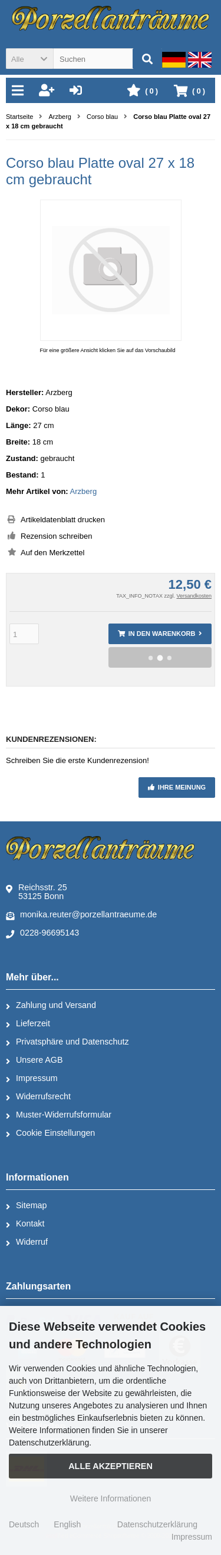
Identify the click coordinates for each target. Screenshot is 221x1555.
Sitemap (26, 1206)
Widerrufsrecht (38, 1097)
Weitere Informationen (110, 1498)
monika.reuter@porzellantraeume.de (81, 915)
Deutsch (24, 1524)
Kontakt (25, 1224)
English (67, 1524)
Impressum (32, 1078)
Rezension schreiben (56, 536)
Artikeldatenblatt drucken (63, 519)
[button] (29, 58)
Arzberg (83, 491)
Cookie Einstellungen (50, 1133)
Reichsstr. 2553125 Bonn (36, 892)
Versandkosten (194, 596)
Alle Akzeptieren (110, 1466)
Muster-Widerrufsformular (58, 1115)
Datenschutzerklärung (157, 1524)
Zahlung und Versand (51, 1005)
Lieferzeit (28, 1024)
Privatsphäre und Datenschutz (67, 1042)
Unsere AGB (34, 1060)
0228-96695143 (42, 933)
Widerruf (27, 1242)
